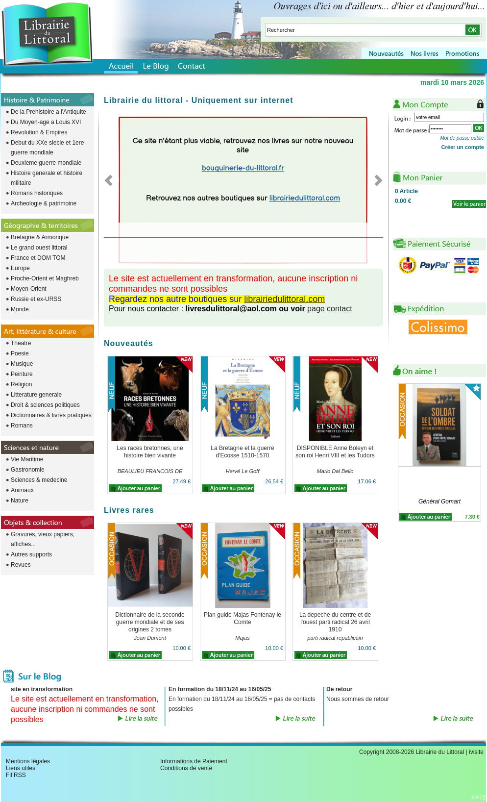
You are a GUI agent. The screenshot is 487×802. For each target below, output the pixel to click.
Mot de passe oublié (462, 138)
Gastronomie (28, 469)
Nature (19, 500)
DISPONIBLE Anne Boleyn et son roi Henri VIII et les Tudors (334, 452)
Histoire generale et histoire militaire (46, 178)
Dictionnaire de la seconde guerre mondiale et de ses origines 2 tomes (149, 622)
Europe (20, 268)
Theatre (21, 343)
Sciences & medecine (39, 479)
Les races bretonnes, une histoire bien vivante (150, 452)
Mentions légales (28, 761)
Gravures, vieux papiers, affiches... (42, 539)
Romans (22, 425)
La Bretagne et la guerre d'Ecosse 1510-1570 (242, 452)
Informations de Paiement (193, 761)
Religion (21, 384)
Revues (21, 564)
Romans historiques (37, 193)
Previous (111, 180)
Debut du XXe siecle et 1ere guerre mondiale (47, 147)
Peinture (22, 374)
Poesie (20, 353)
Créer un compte (462, 147)
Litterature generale (36, 394)
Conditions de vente (186, 768)
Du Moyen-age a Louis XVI (46, 122)
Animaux (22, 490)
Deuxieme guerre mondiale (46, 162)
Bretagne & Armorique (40, 237)
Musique (22, 363)
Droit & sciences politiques (45, 404)
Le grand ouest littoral (39, 247)
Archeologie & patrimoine (43, 203)
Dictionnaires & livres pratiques (51, 415)
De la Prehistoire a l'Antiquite (48, 111)
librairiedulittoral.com (284, 299)
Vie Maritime (27, 459)
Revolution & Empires (39, 132)
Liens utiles (20, 768)
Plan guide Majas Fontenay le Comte (242, 618)
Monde (20, 309)
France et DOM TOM (38, 257)
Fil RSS (16, 775)
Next (375, 180)
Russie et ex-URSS (36, 299)
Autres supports (31, 554)
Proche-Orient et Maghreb (45, 278)
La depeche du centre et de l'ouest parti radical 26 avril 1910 (335, 622)
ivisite (476, 752)
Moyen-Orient (29, 288)
